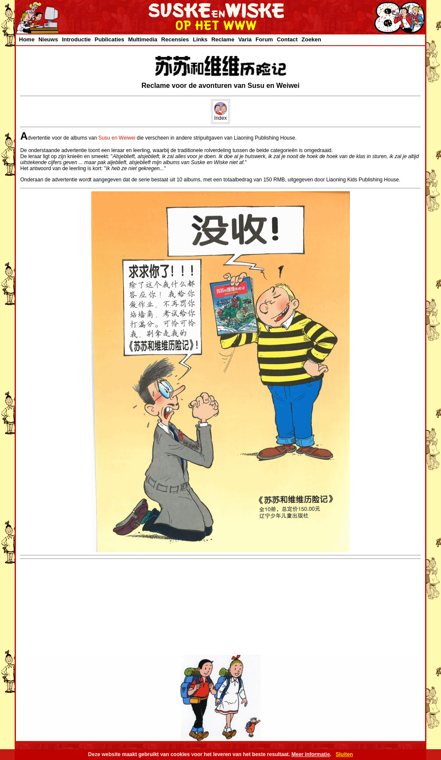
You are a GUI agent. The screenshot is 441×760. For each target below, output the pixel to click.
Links (200, 39)
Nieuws (48, 39)
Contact (287, 39)
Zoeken (311, 39)
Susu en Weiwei (116, 138)
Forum (264, 39)
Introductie (76, 39)
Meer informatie (311, 754)
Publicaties (109, 39)
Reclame (222, 39)
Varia (245, 39)
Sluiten (344, 754)
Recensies (175, 39)
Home (26, 39)
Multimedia (142, 39)
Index (220, 115)
